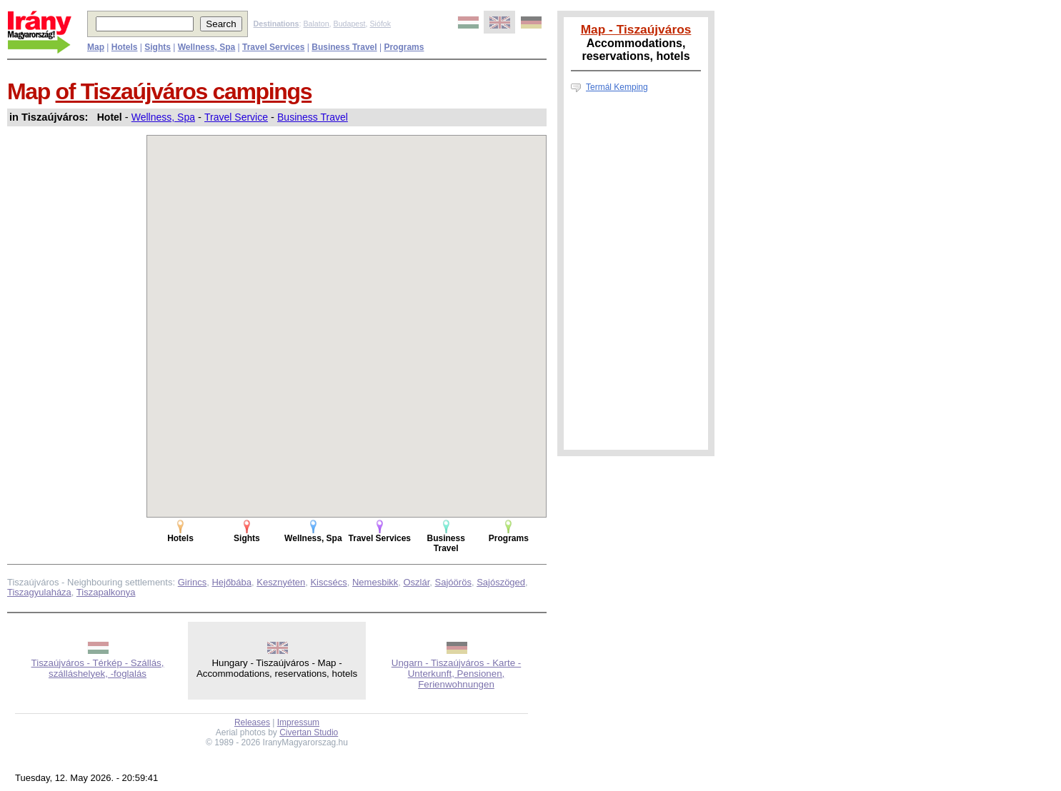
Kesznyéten (280, 582)
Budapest (350, 23)
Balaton (316, 23)
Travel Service (236, 117)
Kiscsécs (328, 582)
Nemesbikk (375, 582)
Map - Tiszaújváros (636, 29)
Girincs (192, 582)
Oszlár (417, 582)
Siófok (380, 23)
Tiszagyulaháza (39, 592)
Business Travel (312, 117)
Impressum (298, 722)
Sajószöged (501, 582)
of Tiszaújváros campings (184, 91)
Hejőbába (231, 582)
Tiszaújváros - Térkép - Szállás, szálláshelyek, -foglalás (97, 668)
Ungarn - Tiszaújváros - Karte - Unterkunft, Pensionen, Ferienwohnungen (456, 674)
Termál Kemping (617, 87)
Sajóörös (453, 582)
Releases (252, 722)
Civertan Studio (308, 732)
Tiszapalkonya (106, 592)
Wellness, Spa (163, 117)
